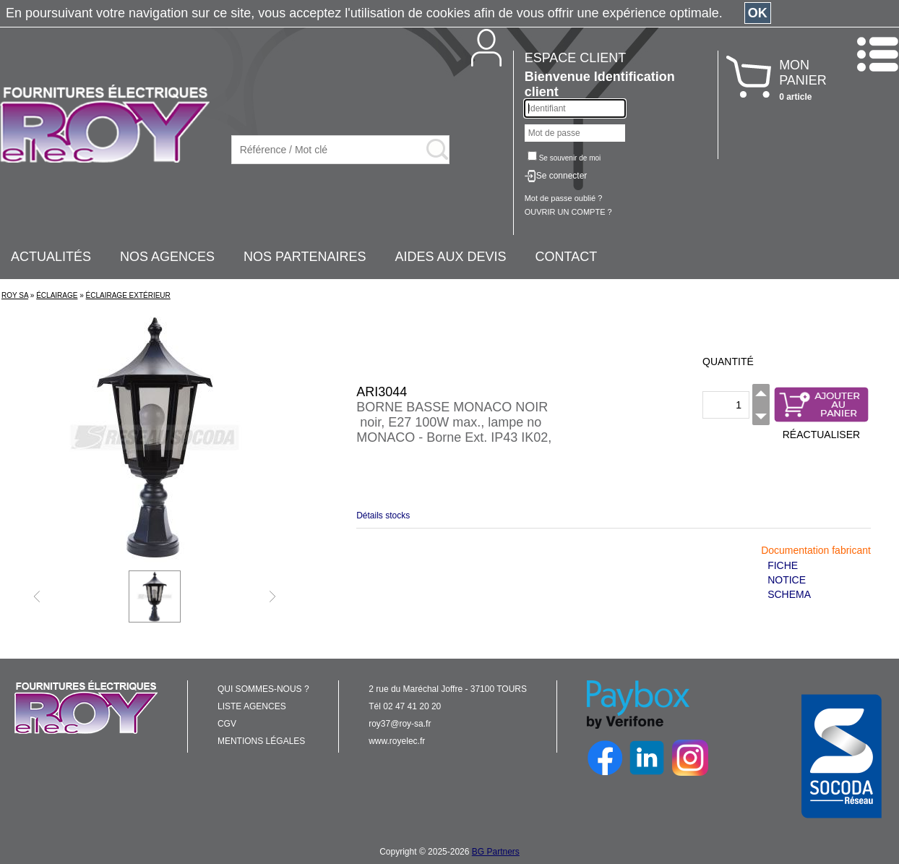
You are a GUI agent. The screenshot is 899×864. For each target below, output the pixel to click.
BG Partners (496, 852)
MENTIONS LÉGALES (261, 741)
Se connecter (562, 176)
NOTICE (786, 580)
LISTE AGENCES (252, 706)
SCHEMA (789, 594)
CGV (227, 724)
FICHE (782, 565)
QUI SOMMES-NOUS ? (263, 689)
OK (757, 13)
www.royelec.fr (397, 741)
